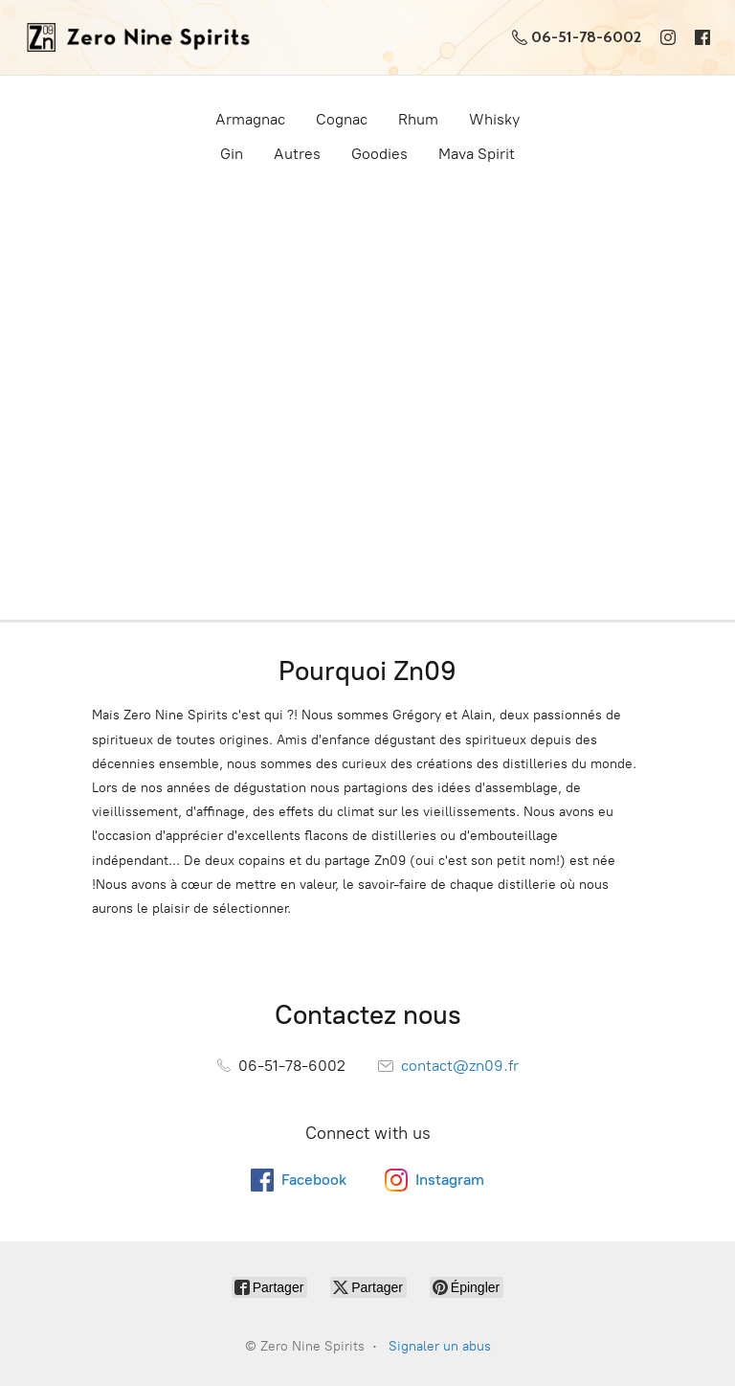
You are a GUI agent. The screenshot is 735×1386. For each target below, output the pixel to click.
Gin (231, 154)
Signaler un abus (440, 1346)
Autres (297, 154)
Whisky (494, 119)
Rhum (418, 119)
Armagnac (250, 119)
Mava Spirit (476, 154)
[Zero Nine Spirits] (132, 37)
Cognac (342, 119)
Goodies (379, 154)
